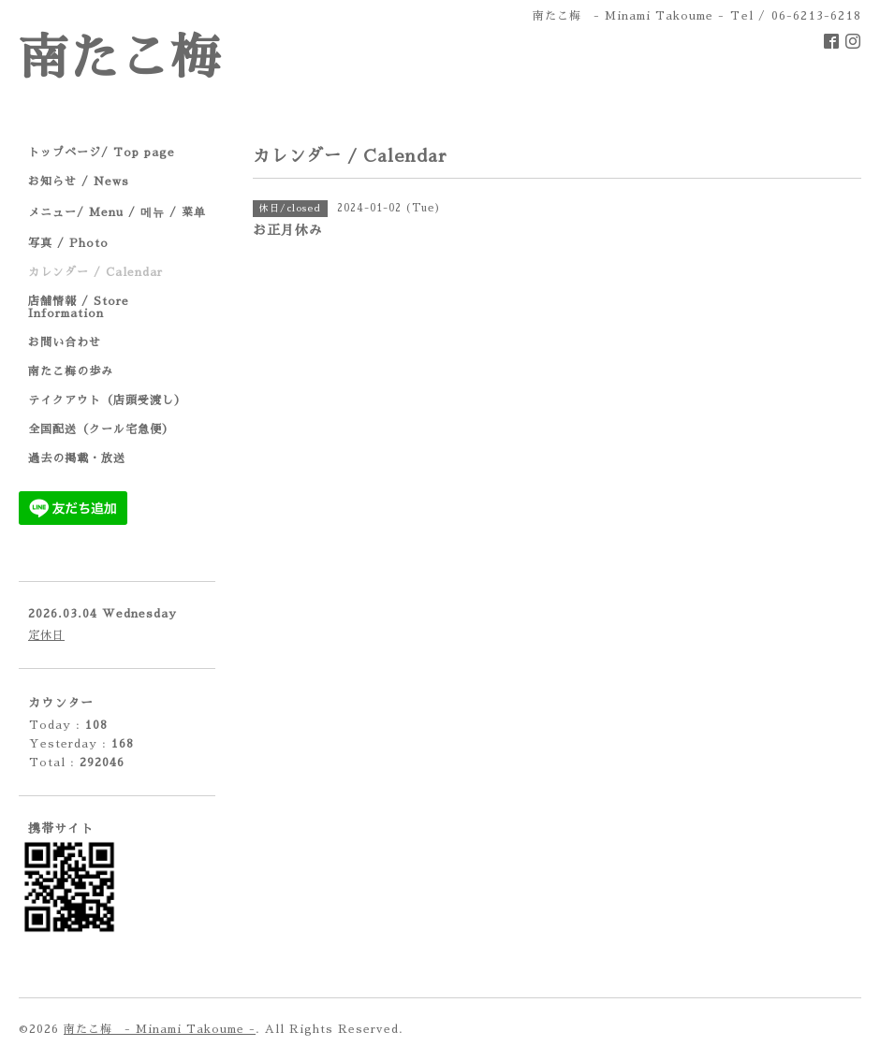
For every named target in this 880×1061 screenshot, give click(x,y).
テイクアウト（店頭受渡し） (107, 400)
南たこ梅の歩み (70, 371)
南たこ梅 (120, 58)
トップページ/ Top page (101, 152)
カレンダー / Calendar (95, 272)
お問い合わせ (64, 342)
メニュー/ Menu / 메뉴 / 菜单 (117, 212)
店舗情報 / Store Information (78, 307)
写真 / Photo (68, 243)
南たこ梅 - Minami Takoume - (160, 1029)
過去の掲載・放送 (76, 458)
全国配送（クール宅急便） (101, 429)
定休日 (46, 635)
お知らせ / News (78, 181)
